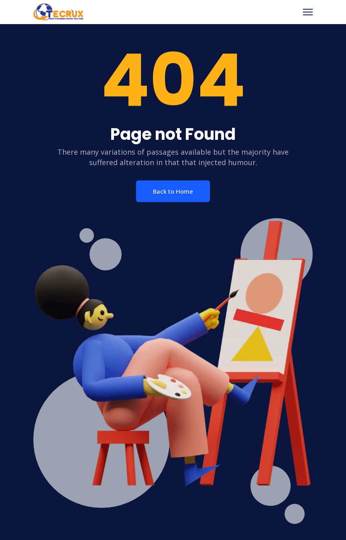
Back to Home (173, 191)
